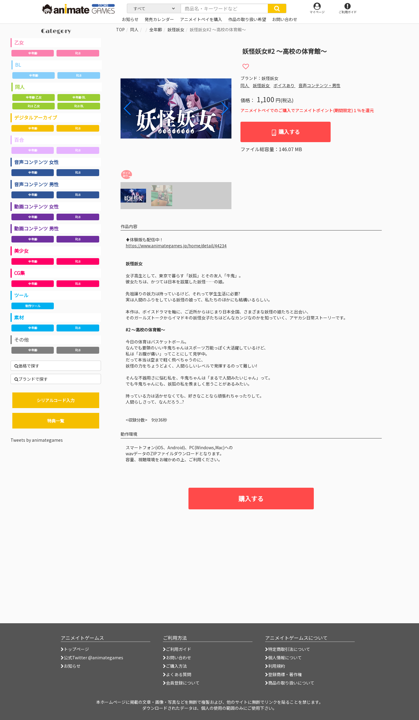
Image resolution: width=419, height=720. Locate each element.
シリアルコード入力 (56, 400)
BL (18, 64)
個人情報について (283, 657)
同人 (20, 86)
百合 (19, 139)
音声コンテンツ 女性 (36, 162)
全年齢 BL (78, 97)
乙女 (19, 42)
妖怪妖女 (175, 29)
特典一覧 (55, 421)
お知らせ (71, 666)
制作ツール (32, 306)
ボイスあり (284, 85)
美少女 (21, 250)
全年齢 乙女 (33, 97)
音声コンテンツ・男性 (319, 85)
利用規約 (275, 666)
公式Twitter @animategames (93, 657)
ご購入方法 (175, 666)
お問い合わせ (177, 657)
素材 (19, 317)
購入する (285, 132)
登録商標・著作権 (283, 674)
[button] (224, 108)
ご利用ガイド (177, 649)
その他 (21, 339)
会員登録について (181, 683)
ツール (21, 295)
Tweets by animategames (37, 440)
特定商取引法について (287, 649)
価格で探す (26, 366)
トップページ (75, 649)
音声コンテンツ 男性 (36, 184)
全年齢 (32, 53)
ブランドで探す (31, 379)
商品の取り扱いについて (289, 683)
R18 (78, 53)
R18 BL (79, 106)
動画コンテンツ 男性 (36, 228)
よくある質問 (177, 674)
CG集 (19, 272)
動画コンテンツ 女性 (36, 206)
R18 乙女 (34, 106)
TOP (120, 29)
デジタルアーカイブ (35, 117)
